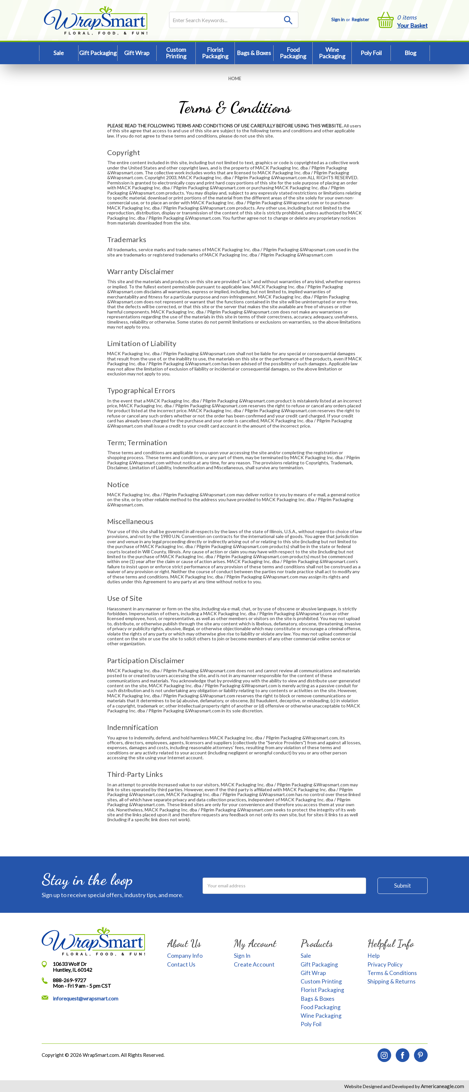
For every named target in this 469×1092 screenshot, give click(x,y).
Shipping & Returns (391, 981)
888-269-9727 (69, 980)
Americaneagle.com (442, 1086)
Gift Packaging (98, 52)
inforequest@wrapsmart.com (85, 998)
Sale (58, 52)
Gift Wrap (136, 52)
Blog (410, 52)
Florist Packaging (215, 53)
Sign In (242, 955)
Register (360, 19)
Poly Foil (371, 52)
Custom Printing (176, 53)
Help (373, 955)
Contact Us (181, 964)
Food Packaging (293, 53)
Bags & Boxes (254, 52)
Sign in (338, 19)
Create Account (254, 964)
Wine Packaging (332, 53)
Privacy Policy (385, 964)
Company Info (185, 955)
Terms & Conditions (392, 972)
